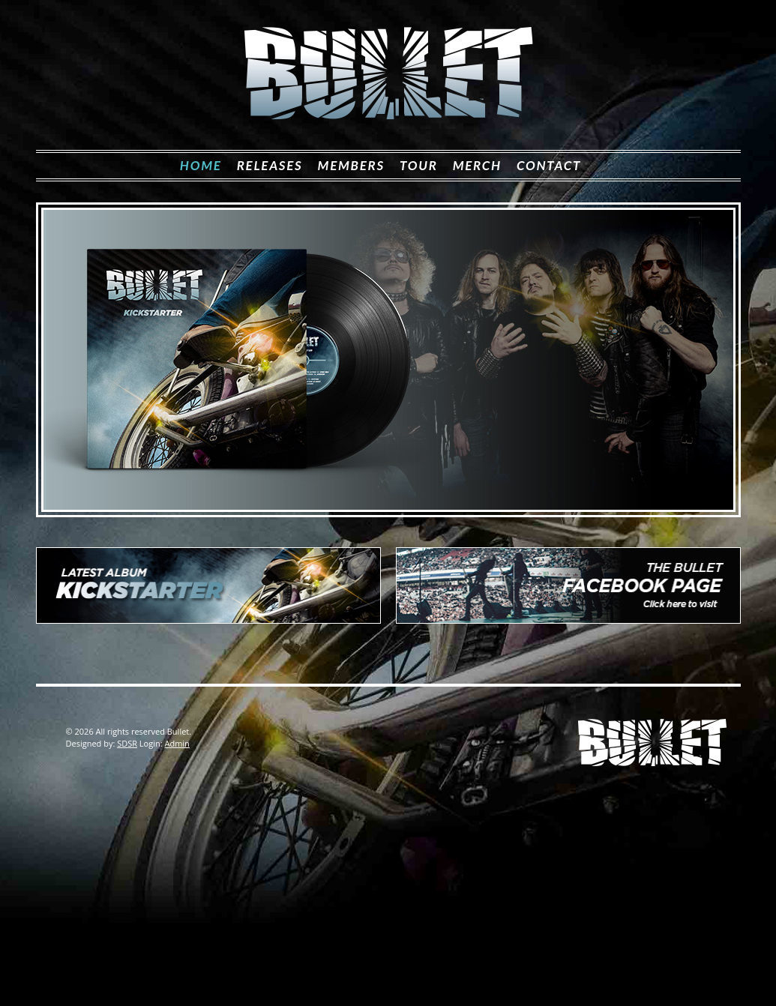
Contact (549, 165)
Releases (270, 165)
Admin (176, 743)
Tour (419, 165)
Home (201, 165)
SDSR (127, 743)
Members (351, 165)
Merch (477, 165)
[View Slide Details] (388, 360)
